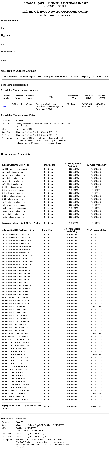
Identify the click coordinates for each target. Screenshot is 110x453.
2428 (4, 107)
